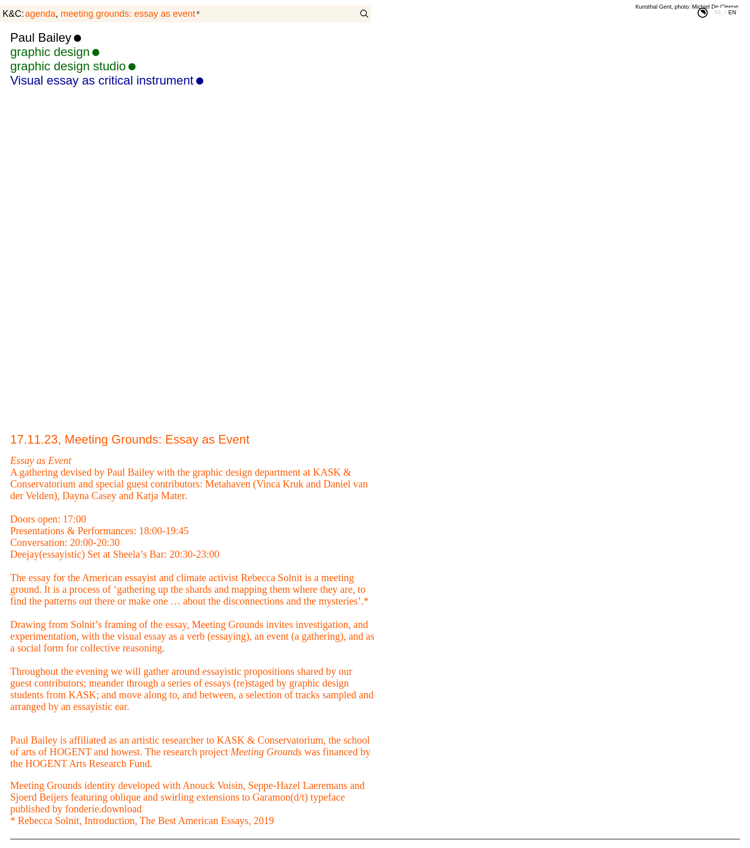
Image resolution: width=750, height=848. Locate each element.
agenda (40, 14)
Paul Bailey (40, 37)
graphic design (50, 52)
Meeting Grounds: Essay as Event (128, 14)
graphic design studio (68, 66)
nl (718, 12)
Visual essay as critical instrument (102, 80)
